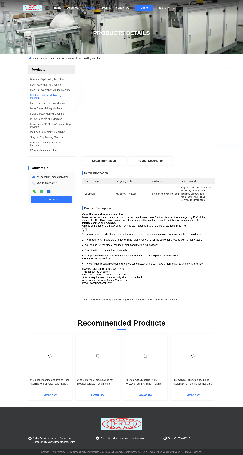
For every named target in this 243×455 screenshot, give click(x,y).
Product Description (150, 160)
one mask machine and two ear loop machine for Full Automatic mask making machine (50, 382)
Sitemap (45, 452)
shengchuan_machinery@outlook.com (58, 177)
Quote (144, 7)
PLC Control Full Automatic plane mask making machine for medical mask (191, 382)
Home (57, 7)
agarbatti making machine (137, 299)
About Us (72, 7)
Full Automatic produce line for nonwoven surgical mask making (143, 382)
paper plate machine (165, 299)
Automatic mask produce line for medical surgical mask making (95, 382)
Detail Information (104, 160)
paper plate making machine (105, 299)
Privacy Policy (58, 452)
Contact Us (122, 7)
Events (106, 7)
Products (90, 7)
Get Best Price (170, 146)
